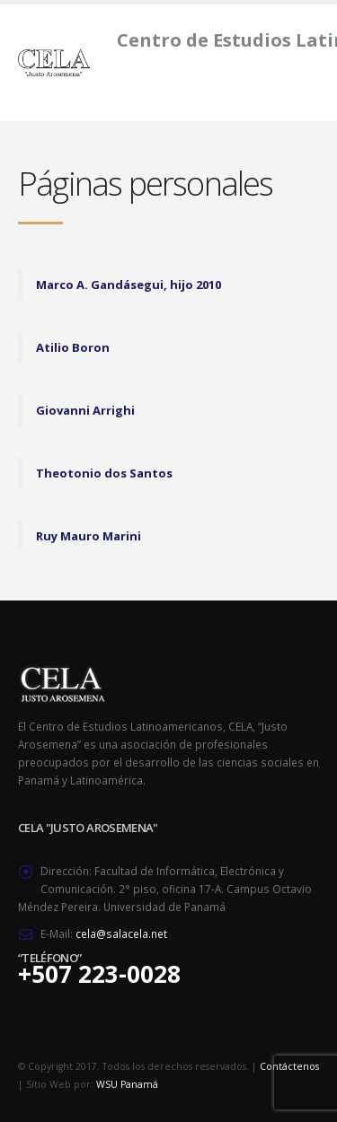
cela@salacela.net (121, 933)
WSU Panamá (127, 1084)
